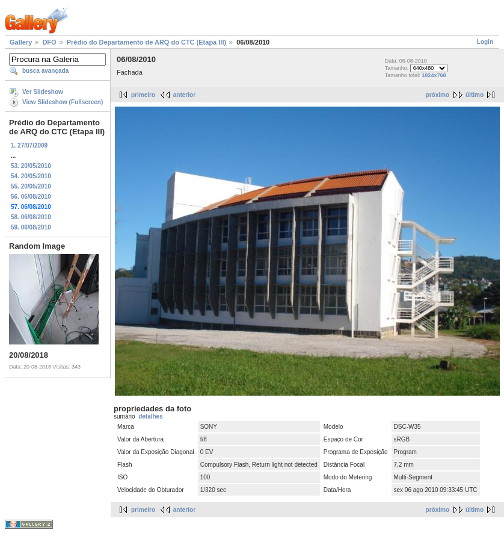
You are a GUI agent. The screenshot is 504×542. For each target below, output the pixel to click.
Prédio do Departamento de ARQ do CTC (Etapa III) (146, 42)
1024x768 (434, 75)
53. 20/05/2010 (31, 166)
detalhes (150, 416)
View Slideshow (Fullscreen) (62, 102)
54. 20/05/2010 (31, 176)
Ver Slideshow (42, 92)
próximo (437, 95)
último (475, 95)
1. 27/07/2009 (29, 145)
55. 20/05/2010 (31, 186)
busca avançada (45, 70)
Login (485, 42)
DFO (49, 42)
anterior (184, 95)
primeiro (143, 95)
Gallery (21, 42)
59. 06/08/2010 (31, 227)
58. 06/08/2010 (31, 217)
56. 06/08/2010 (31, 196)
